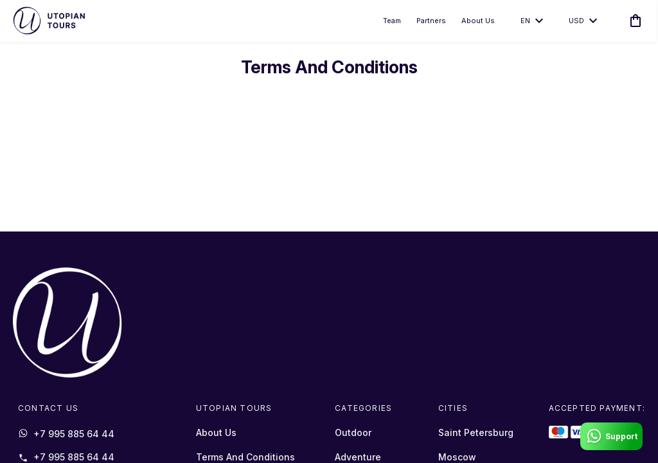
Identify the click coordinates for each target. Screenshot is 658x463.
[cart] (631, 22)
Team (391, 21)
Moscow (457, 456)
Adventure (358, 456)
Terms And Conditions (245, 456)
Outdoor (353, 432)
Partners (430, 21)
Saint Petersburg (475, 432)
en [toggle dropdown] (530, 21)
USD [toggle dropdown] (581, 21)
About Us (477, 21)
